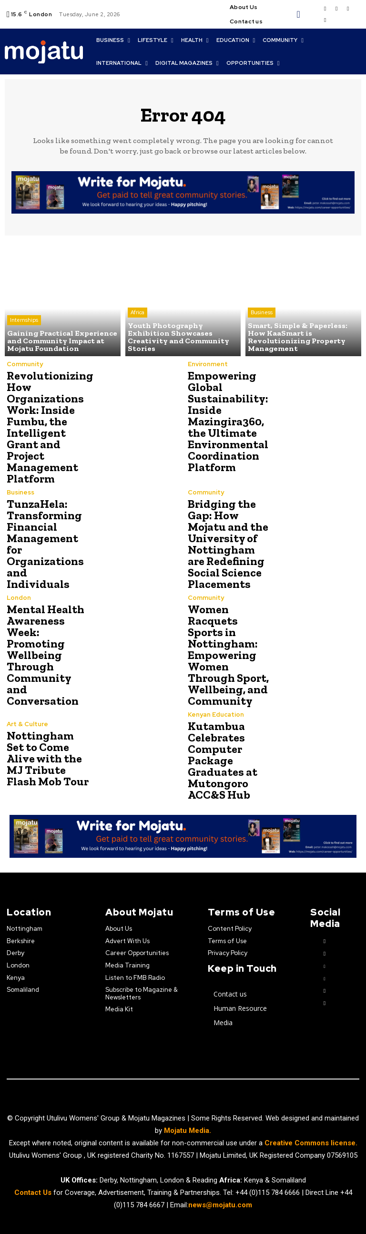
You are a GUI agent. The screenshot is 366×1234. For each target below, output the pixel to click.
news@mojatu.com (220, 1205)
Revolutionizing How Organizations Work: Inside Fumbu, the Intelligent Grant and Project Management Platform (50, 427)
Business (262, 312)
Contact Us (33, 1192)
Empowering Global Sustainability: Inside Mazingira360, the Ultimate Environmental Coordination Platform (228, 421)
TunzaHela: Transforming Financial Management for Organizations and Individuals (45, 544)
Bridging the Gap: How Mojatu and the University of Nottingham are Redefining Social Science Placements (228, 544)
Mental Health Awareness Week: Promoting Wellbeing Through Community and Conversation (45, 655)
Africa (137, 312)
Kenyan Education (216, 714)
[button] (298, 14)
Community (25, 364)
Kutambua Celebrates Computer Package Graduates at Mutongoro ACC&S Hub (222, 760)
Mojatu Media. (187, 1130)
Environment (208, 364)
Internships (24, 320)
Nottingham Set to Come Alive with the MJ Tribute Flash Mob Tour (48, 758)
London (19, 598)
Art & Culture (27, 724)
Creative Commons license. (310, 1143)
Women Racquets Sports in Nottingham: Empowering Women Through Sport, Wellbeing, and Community (228, 655)
